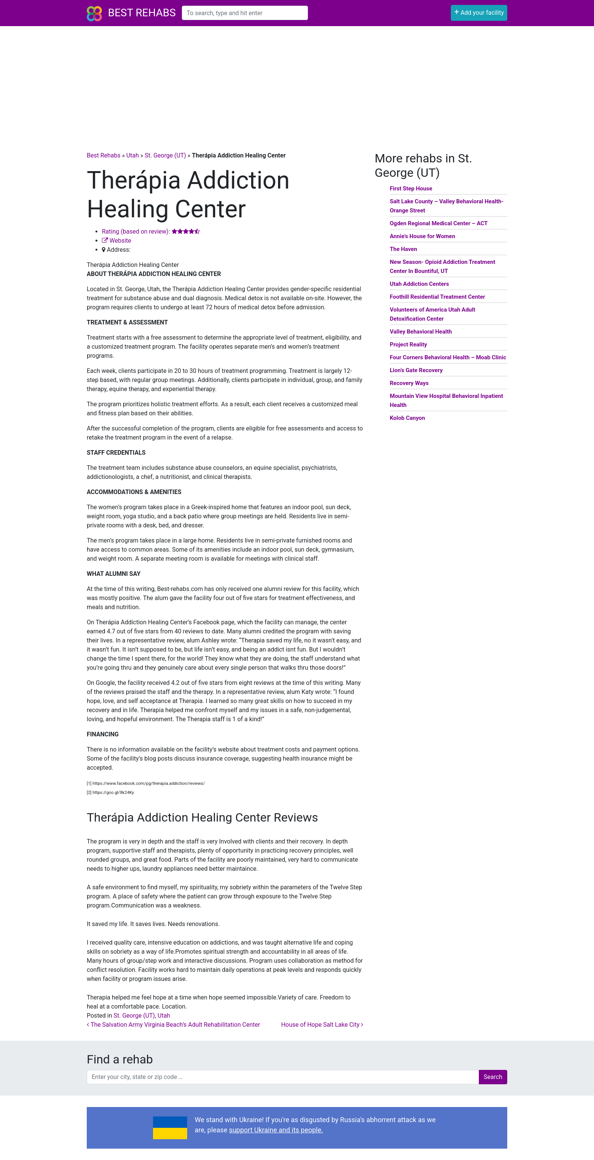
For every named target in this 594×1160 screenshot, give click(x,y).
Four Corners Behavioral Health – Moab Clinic (448, 357)
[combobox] (245, 13)
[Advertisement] (297, 83)
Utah (132, 155)
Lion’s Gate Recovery (416, 370)
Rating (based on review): (151, 231)
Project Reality (408, 344)
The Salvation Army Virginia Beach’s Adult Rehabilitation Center (173, 1024)
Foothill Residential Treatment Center (437, 296)
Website (116, 240)
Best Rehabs (142, 12)
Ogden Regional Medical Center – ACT (439, 223)
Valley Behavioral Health (421, 331)
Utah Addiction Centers (419, 284)
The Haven (403, 249)
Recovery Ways (409, 383)
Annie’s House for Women (422, 236)
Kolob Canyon (407, 418)
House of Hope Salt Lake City (322, 1024)
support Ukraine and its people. (276, 1130)
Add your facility (479, 12)
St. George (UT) (165, 155)
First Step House (411, 188)
